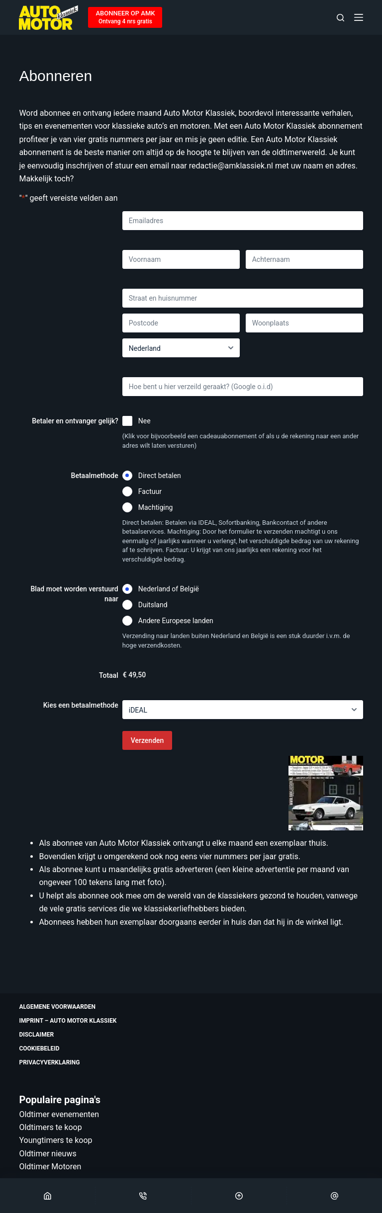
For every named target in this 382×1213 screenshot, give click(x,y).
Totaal (108, 675)
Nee (144, 421)
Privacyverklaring (49, 1062)
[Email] (334, 1196)
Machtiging (155, 507)
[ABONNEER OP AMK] (125, 17)
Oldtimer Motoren (50, 1166)
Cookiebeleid (39, 1048)
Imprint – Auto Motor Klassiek (67, 1020)
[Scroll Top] (239, 1196)
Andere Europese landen (175, 621)
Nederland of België (168, 589)
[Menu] (358, 17)
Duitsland (153, 605)
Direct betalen (159, 476)
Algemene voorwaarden (57, 1006)
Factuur (150, 491)
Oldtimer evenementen (59, 1114)
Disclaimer (36, 1034)
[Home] (47, 1196)
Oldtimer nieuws (47, 1153)
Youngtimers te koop (55, 1140)
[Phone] (143, 1196)
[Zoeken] (340, 17)
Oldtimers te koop (50, 1127)
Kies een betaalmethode (80, 705)
